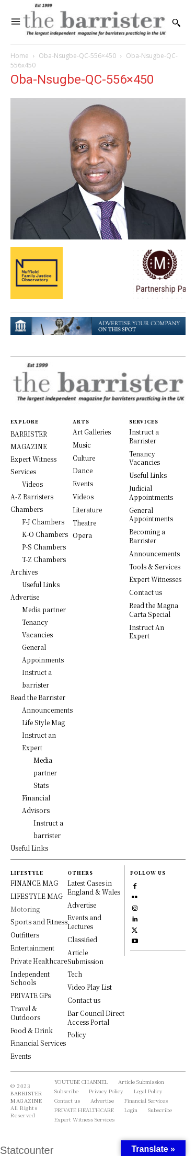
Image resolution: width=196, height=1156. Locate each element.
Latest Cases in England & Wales (93, 887)
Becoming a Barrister (147, 536)
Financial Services (38, 1042)
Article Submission (85, 957)
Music (82, 444)
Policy (76, 1034)
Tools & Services (154, 566)
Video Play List (89, 986)
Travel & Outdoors (25, 1013)
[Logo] (94, 22)
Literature (87, 509)
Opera (82, 535)
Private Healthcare (38, 960)
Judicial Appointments (151, 492)
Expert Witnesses (155, 579)
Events (83, 483)
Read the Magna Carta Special (153, 610)
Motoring (25, 909)
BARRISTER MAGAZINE (26, 1096)
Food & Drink (31, 1030)
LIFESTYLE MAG (36, 895)
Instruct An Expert (146, 631)
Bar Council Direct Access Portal (95, 1017)
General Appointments (151, 514)
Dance (83, 470)
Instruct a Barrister (144, 436)
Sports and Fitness (38, 921)
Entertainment (32, 947)
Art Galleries (92, 431)
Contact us (145, 592)
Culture (84, 457)
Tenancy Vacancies (144, 458)
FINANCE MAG (34, 882)
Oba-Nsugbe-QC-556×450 (77, 55)
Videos (83, 496)
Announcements (154, 553)
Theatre (84, 522)
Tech (74, 973)
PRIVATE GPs (30, 995)
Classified (82, 939)
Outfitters (24, 934)
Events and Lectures (84, 922)
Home (19, 55)
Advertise (81, 904)
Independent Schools (30, 978)
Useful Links (148, 475)
